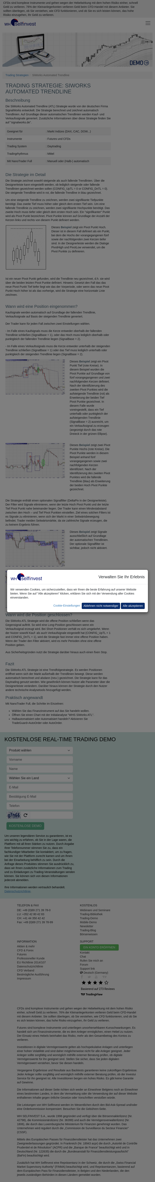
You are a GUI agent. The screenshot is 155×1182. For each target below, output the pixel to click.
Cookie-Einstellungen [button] (66, 605)
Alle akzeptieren (133, 605)
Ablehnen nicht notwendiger (101, 605)
